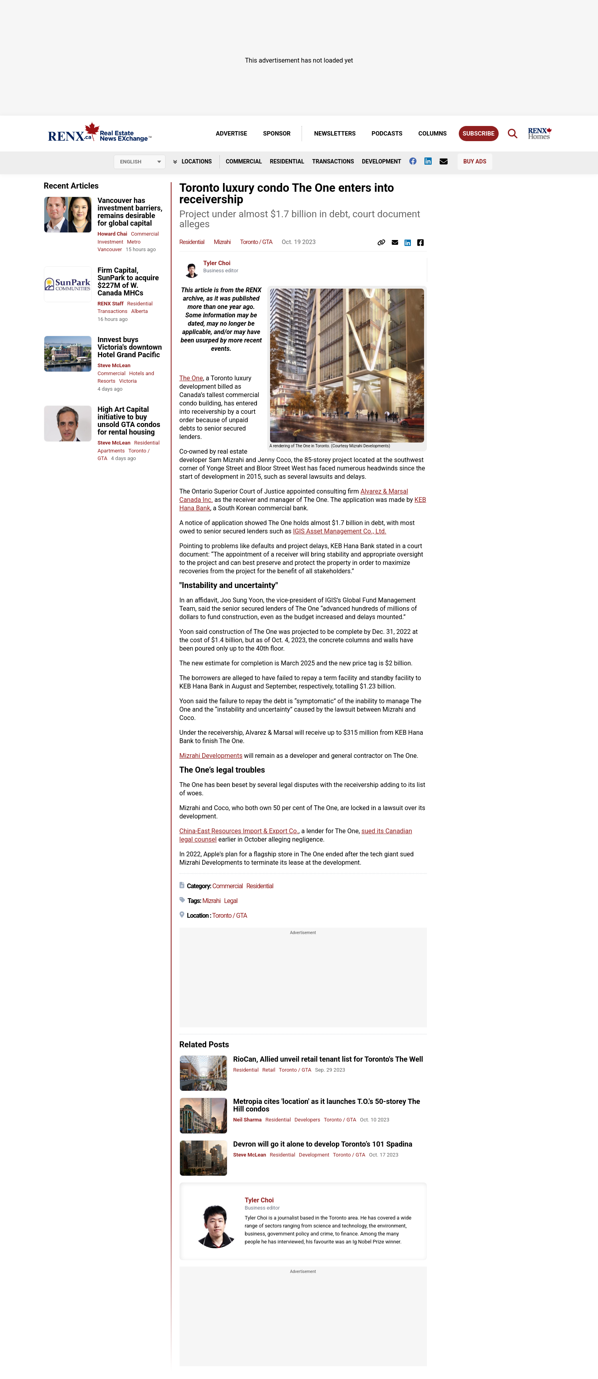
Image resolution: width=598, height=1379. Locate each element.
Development (381, 161)
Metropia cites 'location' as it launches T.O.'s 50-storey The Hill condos (326, 1105)
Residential (287, 161)
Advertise (231, 133)
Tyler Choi (217, 263)
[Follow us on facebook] (416, 161)
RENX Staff (111, 304)
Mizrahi (222, 242)
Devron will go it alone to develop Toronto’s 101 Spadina (322, 1144)
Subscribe (479, 133)
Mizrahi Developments (211, 755)
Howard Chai (112, 234)
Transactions (333, 161)
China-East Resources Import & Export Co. (239, 831)
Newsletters (334, 133)
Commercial (244, 161)
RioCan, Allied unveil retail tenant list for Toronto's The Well (328, 1059)
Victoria (127, 381)
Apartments (111, 451)
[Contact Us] (448, 161)
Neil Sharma (247, 1120)
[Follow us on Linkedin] (432, 161)
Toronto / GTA (256, 242)
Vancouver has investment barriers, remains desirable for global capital (130, 211)
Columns (432, 133)
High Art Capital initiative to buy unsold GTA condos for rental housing (129, 420)
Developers (307, 1120)
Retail (269, 1070)
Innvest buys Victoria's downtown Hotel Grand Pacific (130, 347)
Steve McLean (114, 365)
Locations (192, 161)
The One (191, 378)
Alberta (139, 311)
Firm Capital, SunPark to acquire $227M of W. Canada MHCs (128, 281)
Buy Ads (475, 161)
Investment (111, 242)
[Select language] (140, 162)
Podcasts (387, 133)
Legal (230, 901)
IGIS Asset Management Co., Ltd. (340, 531)
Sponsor (276, 133)
